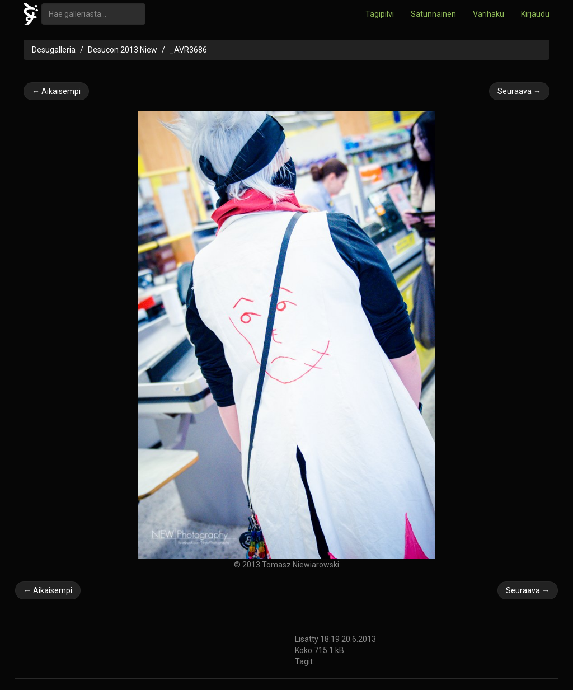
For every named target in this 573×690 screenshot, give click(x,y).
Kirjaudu (535, 14)
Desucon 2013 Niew (122, 49)
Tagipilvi (379, 14)
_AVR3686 (188, 49)
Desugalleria (54, 49)
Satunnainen (433, 14)
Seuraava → (519, 91)
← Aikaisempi (56, 91)
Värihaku (488, 14)
